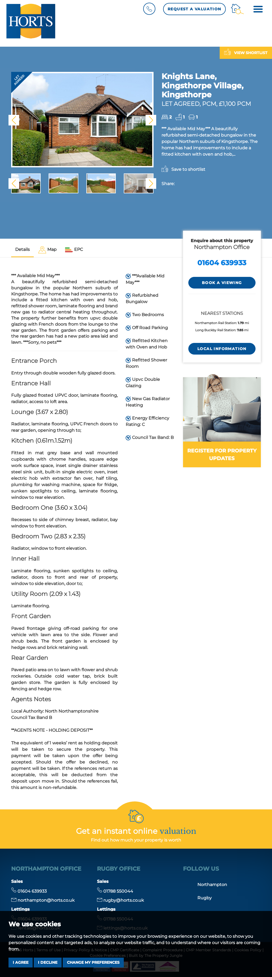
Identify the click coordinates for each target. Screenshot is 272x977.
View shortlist (245, 52)
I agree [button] (20, 962)
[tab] (47, 250)
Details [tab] (22, 249)
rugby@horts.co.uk (120, 900)
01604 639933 (221, 263)
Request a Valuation (194, 9)
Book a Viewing (222, 282)
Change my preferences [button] (93, 962)
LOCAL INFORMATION (221, 348)
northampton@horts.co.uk (43, 900)
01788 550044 (115, 891)
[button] (13, 120)
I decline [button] (47, 962)
